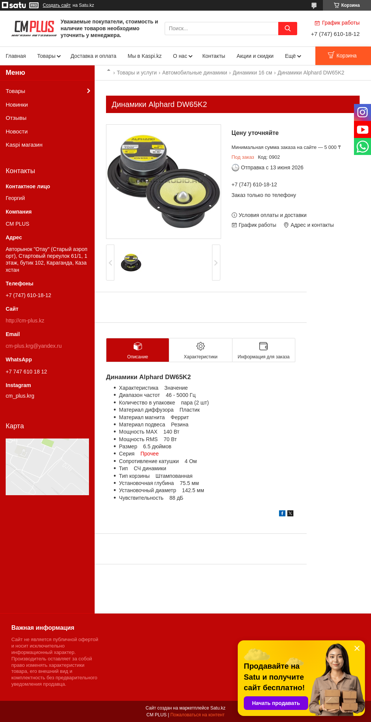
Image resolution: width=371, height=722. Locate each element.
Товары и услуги (137, 73)
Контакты (213, 56)
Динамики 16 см (252, 73)
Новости (17, 131)
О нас (180, 56)
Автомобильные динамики (195, 73)
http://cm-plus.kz (25, 321)
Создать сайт (57, 5)
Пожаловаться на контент (197, 714)
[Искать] (287, 28)
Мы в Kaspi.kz (145, 56)
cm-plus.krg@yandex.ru (34, 346)
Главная (16, 56)
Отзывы (16, 118)
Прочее (149, 454)
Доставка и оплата (93, 56)
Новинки (17, 104)
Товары (46, 56)
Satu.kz (217, 708)
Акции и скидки (255, 56)
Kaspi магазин (24, 144)
